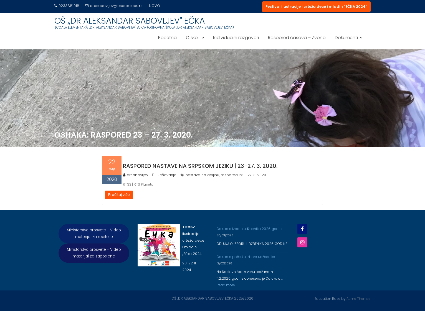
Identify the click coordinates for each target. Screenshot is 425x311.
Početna (167, 37)
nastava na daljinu (202, 175)
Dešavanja (166, 175)
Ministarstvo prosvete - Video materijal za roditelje (94, 235)
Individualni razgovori (236, 37)
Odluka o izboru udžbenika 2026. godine (250, 230)
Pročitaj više (119, 194)
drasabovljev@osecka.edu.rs (113, 5)
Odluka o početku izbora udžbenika (246, 258)
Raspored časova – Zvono (297, 37)
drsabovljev (135, 175)
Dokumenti (346, 37)
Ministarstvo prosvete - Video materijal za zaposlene (94, 255)
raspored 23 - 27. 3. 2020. (244, 175)
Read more (226, 287)
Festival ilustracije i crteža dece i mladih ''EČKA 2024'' (316, 6)
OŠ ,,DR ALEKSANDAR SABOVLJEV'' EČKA (129, 21)
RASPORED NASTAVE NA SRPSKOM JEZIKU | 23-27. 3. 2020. (200, 166)
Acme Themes (358, 298)
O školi (192, 37)
